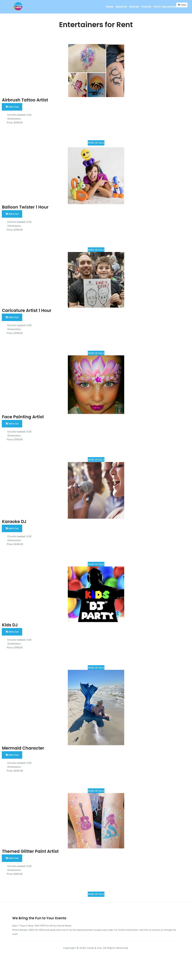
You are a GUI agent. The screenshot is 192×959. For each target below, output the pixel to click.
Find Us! (146, 6)
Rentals (134, 6)
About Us (121, 6)
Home (109, 6)
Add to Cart (12, 106)
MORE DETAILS (96, 142)
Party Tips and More (166, 6)
